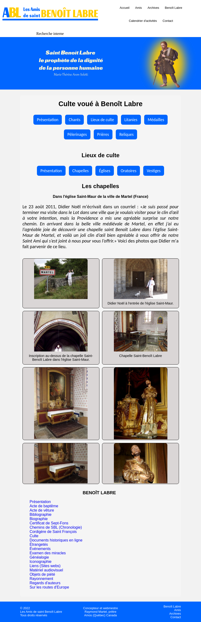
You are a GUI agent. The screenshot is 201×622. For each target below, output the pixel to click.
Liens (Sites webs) (45, 566)
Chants (74, 119)
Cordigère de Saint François (53, 532)
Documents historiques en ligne (56, 540)
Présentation (47, 119)
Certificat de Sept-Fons (49, 523)
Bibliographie (41, 515)
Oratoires (128, 170)
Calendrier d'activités (143, 21)
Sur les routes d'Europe (49, 587)
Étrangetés (39, 544)
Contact (168, 21)
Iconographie (41, 562)
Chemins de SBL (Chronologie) (56, 527)
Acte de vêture (42, 510)
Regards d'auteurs (45, 583)
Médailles (156, 119)
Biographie (39, 519)
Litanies (131, 119)
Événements (40, 549)
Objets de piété (42, 574)
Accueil (125, 7)
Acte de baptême (44, 506)
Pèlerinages (77, 134)
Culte (34, 536)
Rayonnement (41, 579)
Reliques (126, 134)
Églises (104, 170)
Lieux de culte (102, 119)
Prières (103, 134)
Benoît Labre (173, 7)
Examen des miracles (48, 553)
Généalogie (39, 557)
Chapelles (80, 170)
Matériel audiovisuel (46, 570)
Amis (138, 7)
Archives (153, 7)
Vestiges (154, 170)
